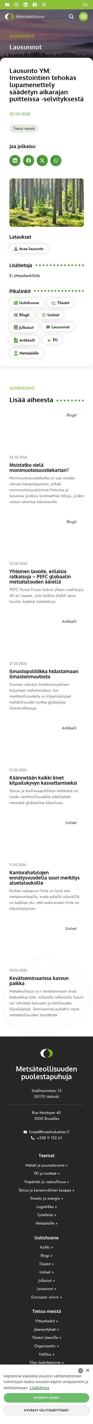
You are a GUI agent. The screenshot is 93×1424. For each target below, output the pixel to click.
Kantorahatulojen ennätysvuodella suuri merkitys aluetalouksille (44, 877)
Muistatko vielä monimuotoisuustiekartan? (39, 467)
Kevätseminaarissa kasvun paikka (39, 980)
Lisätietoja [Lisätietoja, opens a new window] (39, 1387)
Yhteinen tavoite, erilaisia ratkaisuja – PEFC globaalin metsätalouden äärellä (40, 576)
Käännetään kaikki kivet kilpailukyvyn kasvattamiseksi (43, 780)
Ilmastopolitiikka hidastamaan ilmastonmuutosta (43, 673)
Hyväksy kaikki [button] (47, 1398)
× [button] (87, 1370)
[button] (83, 16)
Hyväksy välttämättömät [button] (46, 1410)
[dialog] (46, 1394)
